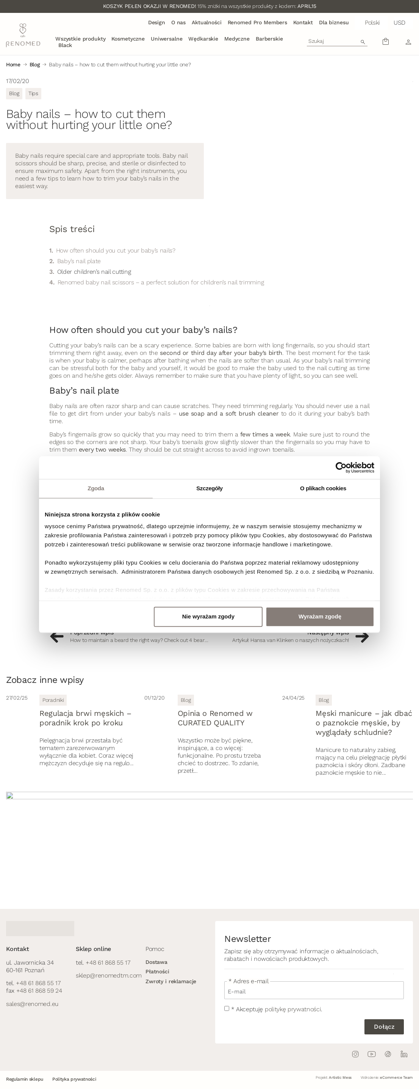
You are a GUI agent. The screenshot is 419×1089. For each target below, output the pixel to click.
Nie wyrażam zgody (208, 616)
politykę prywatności (293, 1009)
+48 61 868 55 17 (38, 983)
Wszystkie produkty (80, 39)
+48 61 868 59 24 (39, 990)
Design (156, 22)
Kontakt (303, 22)
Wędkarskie (203, 39)
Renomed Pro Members (257, 22)
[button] (371, 23)
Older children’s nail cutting (94, 271)
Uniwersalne (166, 39)
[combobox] (337, 41)
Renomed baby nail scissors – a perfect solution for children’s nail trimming (161, 282)
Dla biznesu (334, 22)
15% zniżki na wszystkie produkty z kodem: (209, 6)
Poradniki (53, 700)
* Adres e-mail (248, 981)
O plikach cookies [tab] (323, 488)
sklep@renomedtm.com (109, 975)
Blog (35, 64)
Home (13, 64)
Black (65, 45)
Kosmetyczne (127, 39)
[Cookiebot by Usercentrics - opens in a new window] (341, 467)
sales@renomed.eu (32, 1003)
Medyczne (237, 39)
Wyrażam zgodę (320, 616)
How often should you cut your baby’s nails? (115, 250)
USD (399, 22)
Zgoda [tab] (96, 488)
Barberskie (269, 39)
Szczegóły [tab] (209, 488)
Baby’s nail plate (79, 261)
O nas (178, 22)
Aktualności (206, 22)
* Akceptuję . (276, 1009)
